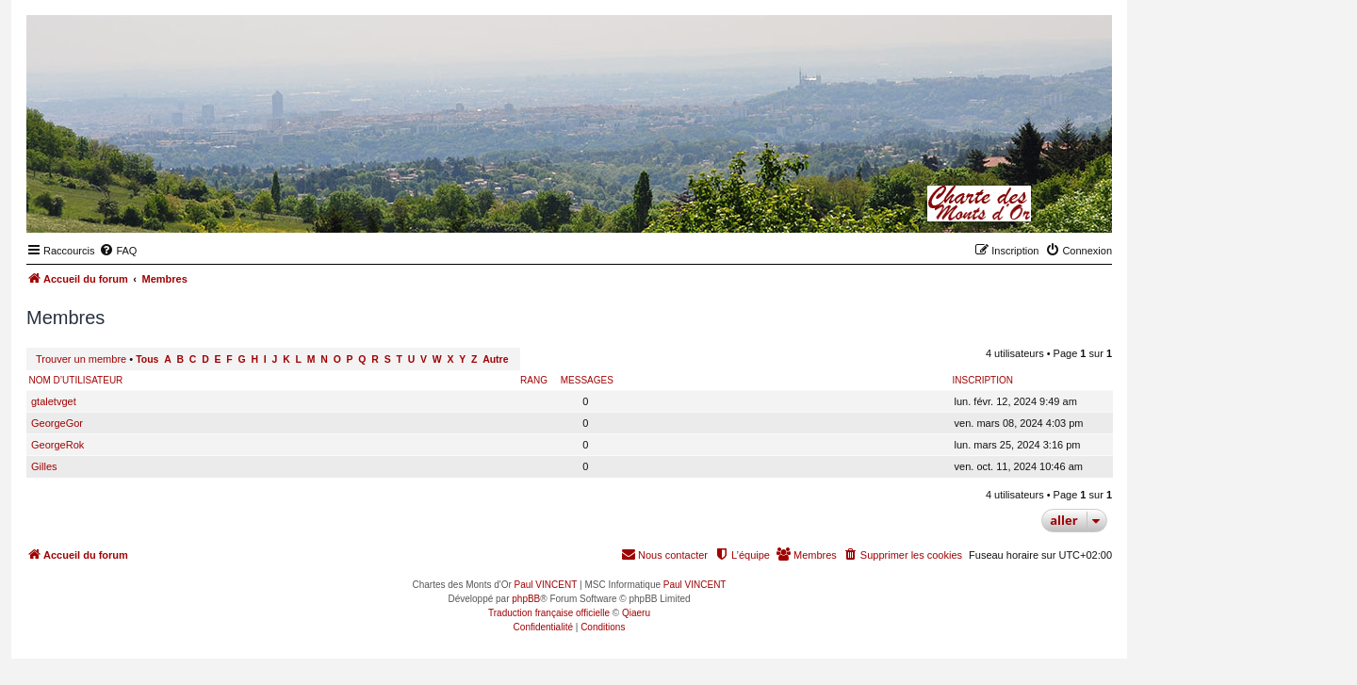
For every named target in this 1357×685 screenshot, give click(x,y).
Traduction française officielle (549, 613)
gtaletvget (53, 401)
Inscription (983, 380)
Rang (534, 380)
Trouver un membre (81, 359)
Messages (587, 380)
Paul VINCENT (546, 584)
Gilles (44, 466)
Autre (495, 359)
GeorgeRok (57, 444)
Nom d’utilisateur (76, 380)
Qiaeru (636, 613)
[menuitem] (118, 250)
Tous (147, 359)
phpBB (526, 599)
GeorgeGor (57, 423)
